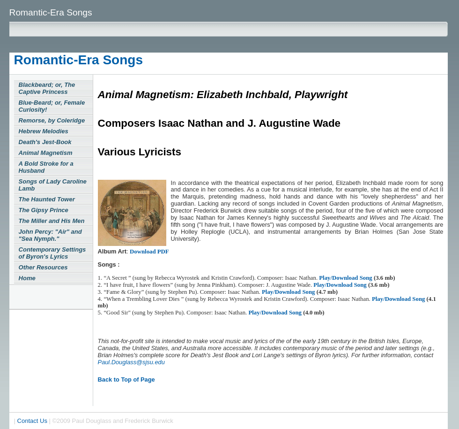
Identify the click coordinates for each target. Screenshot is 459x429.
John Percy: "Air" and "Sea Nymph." (50, 235)
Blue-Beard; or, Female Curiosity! (52, 106)
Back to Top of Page (126, 379)
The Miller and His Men (52, 220)
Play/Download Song (346, 278)
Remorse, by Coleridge (52, 120)
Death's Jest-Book (45, 142)
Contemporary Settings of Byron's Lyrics (52, 253)
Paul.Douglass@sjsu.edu (131, 362)
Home (27, 278)
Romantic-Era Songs (78, 60)
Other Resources (43, 267)
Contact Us (32, 420)
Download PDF (149, 251)
